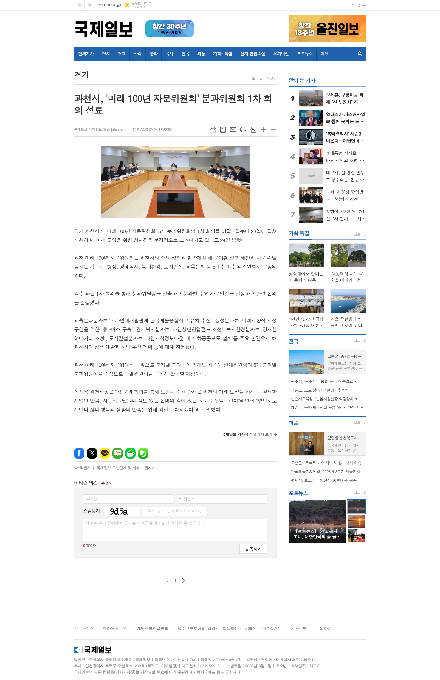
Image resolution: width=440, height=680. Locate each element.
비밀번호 (187, 498)
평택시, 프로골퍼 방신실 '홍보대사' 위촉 (324, 480)
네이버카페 (130, 453)
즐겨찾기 (90, 5)
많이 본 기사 (302, 80)
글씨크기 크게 (264, 130)
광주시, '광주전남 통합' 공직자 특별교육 (324, 381)
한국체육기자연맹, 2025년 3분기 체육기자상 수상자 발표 (328, 471)
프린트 (243, 130)
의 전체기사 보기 (246, 434)
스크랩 (253, 130)
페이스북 (79, 453)
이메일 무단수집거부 (263, 628)
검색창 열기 (360, 54)
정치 (106, 53)
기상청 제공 (138, 7)
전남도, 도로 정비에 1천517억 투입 (319, 390)
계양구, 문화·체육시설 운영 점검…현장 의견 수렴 (328, 407)
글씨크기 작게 (274, 130)
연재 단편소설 (252, 53)
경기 (273, 78)
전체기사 (86, 53)
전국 (185, 53)
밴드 (143, 453)
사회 (137, 53)
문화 (153, 53)
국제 (169, 53)
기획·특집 (299, 233)
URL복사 (213, 130)
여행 (324, 53)
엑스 (92, 453)
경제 (122, 53)
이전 (167, 580)
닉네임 (91, 498)
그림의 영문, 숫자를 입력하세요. (172, 511)
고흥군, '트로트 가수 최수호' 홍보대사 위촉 (326, 463)
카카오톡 (105, 453)
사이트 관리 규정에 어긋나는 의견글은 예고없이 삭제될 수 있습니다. (145, 523)
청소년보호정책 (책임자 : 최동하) (207, 628)
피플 (201, 53)
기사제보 (299, 628)
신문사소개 (84, 628)
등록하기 (253, 548)
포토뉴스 (305, 53)
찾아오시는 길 (115, 628)
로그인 (356, 5)
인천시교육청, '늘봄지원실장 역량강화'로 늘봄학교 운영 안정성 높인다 (328, 398)
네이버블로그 (117, 453)
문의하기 (324, 628)
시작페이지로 (79, 5)
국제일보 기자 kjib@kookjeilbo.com (100, 129)
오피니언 (281, 53)
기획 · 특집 (222, 53)
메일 (233, 130)
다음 (183, 580)
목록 (223, 130)
